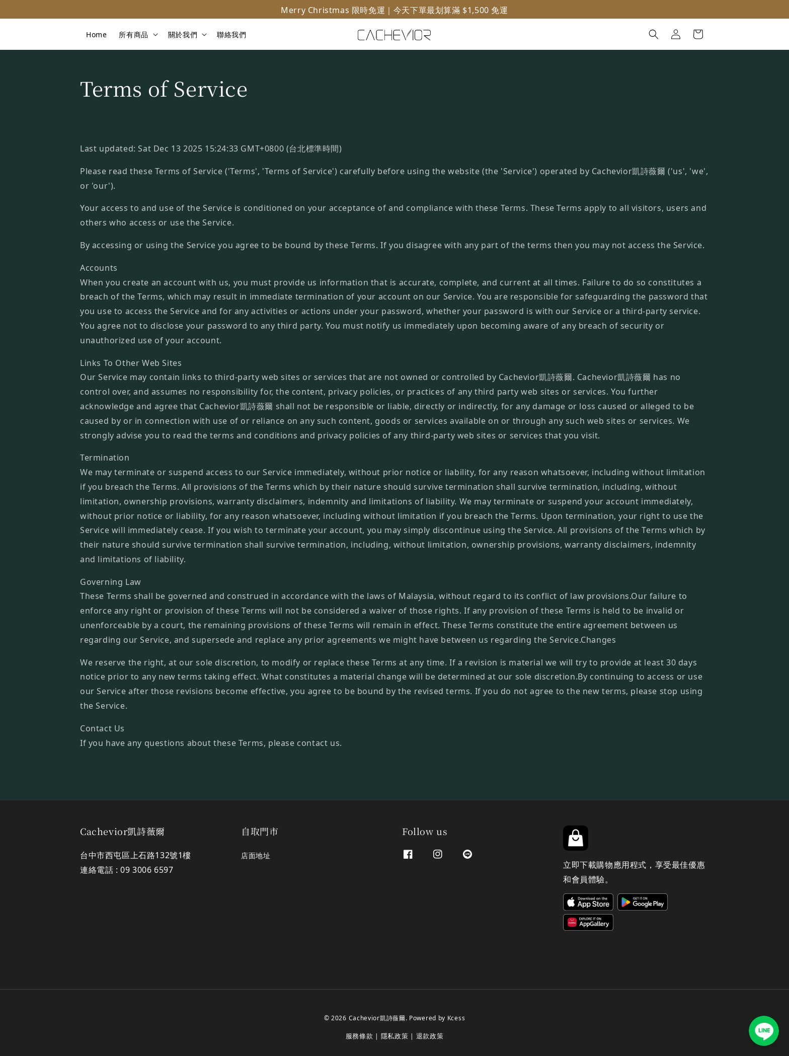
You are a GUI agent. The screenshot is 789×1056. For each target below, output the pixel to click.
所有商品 (133, 34)
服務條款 (359, 1035)
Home (96, 34)
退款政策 (430, 1035)
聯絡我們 (231, 34)
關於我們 (182, 34)
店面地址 (255, 856)
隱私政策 (395, 1035)
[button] (654, 34)
